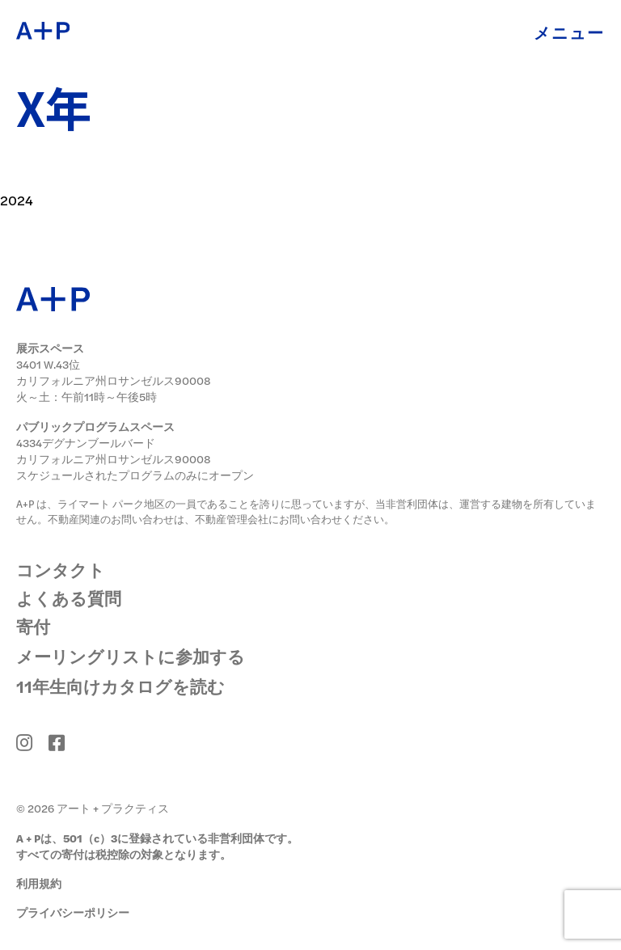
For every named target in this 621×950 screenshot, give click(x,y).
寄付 (33, 626)
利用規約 (38, 883)
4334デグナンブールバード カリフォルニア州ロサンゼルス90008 (113, 451)
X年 (54, 107)
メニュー (569, 32)
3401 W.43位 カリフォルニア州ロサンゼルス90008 (113, 372)
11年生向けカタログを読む (120, 685)
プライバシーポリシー (72, 912)
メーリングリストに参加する (130, 656)
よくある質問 (68, 598)
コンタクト (60, 569)
